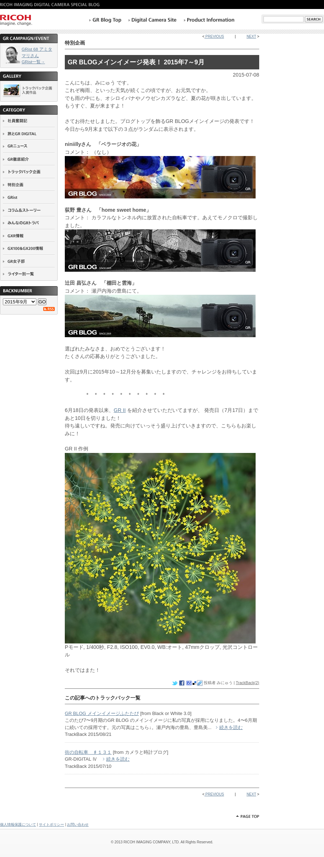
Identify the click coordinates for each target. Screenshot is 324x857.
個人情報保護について (18, 824)
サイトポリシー (51, 824)
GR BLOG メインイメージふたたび (102, 713)
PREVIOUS (214, 36)
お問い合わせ (78, 824)
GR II (120, 410)
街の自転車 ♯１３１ (88, 752)
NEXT (251, 36)
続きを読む (231, 727)
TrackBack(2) (247, 682)
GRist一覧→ (33, 61)
